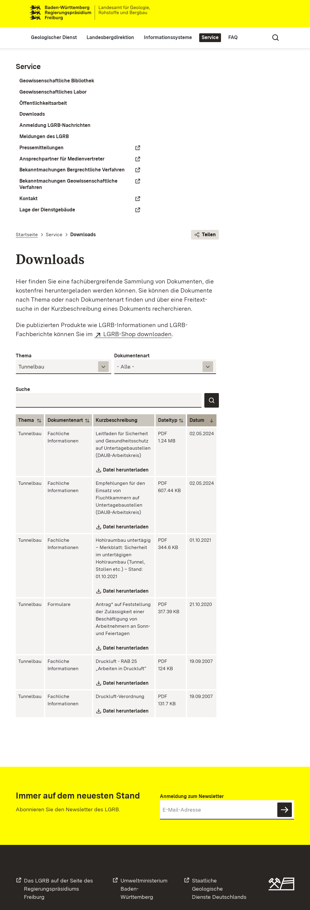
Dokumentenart (218, 197)
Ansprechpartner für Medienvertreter (42, 162)
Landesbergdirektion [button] (118, 37)
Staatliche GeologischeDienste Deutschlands (219, 832)
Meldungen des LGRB (44, 136)
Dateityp (254, 262)
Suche (120, 231)
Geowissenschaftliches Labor (53, 92)
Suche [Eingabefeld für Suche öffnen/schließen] (268, 37)
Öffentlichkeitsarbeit (43, 103)
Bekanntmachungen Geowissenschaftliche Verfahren (44, 200)
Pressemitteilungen (41, 148)
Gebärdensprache (268, 14)
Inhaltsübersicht (201, 898)
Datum (283, 262)
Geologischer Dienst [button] (62, 37)
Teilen (280, 68)
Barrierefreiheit (235, 888)
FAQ (241, 37)
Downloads (32, 114)
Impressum (201, 888)
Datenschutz (170, 888)
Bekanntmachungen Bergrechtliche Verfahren (48, 179)
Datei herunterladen (215, 329)
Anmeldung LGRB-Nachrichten (55, 125)
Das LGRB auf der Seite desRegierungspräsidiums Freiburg (58, 832)
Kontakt (28, 217)
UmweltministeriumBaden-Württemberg (143, 832)
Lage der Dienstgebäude (47, 228)
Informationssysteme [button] (176, 37)
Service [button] (217, 37)
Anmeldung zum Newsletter (192, 740)
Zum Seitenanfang (288, 876)
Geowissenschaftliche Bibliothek (56, 81)
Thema (120, 197)
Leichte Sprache (251, 14)
